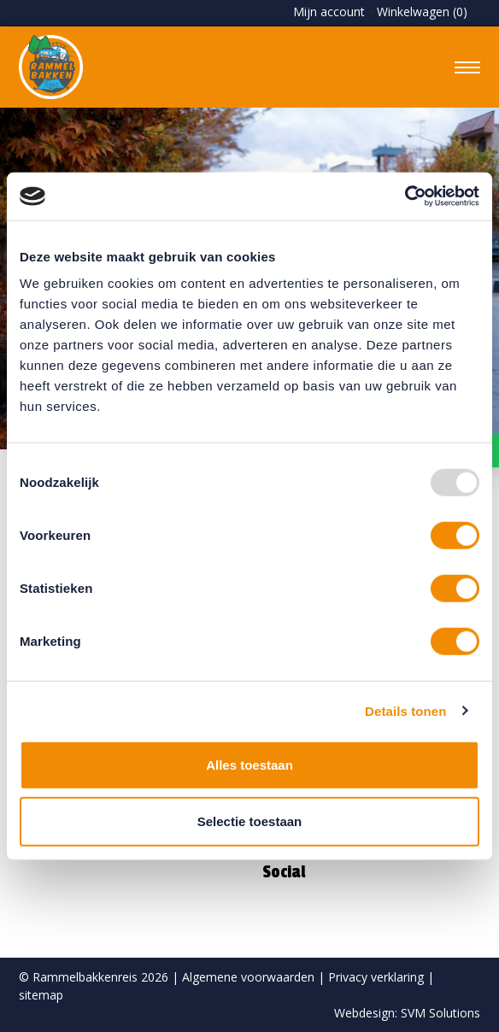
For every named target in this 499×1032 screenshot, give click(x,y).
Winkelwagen (422, 11)
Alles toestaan (249, 765)
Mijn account (329, 11)
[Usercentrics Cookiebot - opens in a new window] (404, 196)
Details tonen (405, 710)
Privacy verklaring (376, 977)
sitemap (41, 995)
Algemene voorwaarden (248, 977)
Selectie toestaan (249, 820)
